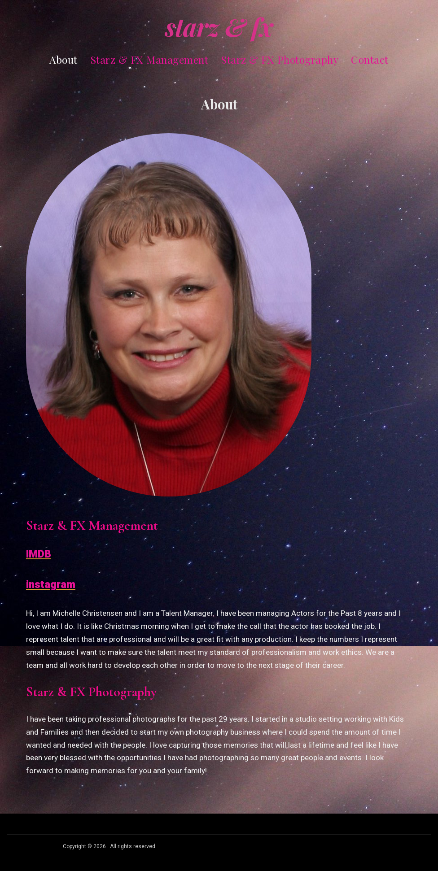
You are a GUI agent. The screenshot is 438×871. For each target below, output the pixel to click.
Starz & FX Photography (279, 59)
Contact (370, 59)
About (63, 59)
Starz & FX (219, 26)
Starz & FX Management (149, 59)
